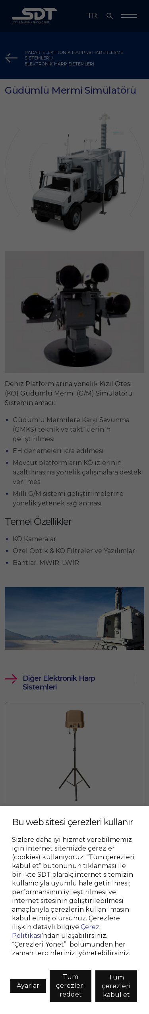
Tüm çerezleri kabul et (116, 986)
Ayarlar (28, 985)
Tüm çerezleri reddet (70, 985)
